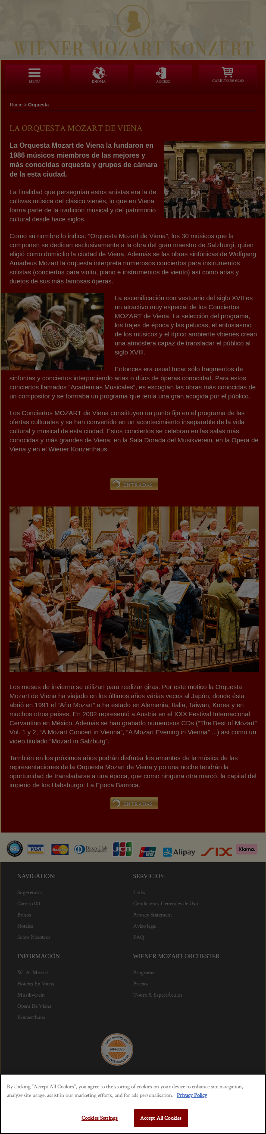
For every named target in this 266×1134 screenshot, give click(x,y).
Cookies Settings (99, 1118)
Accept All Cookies (161, 1118)
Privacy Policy (192, 1095)
